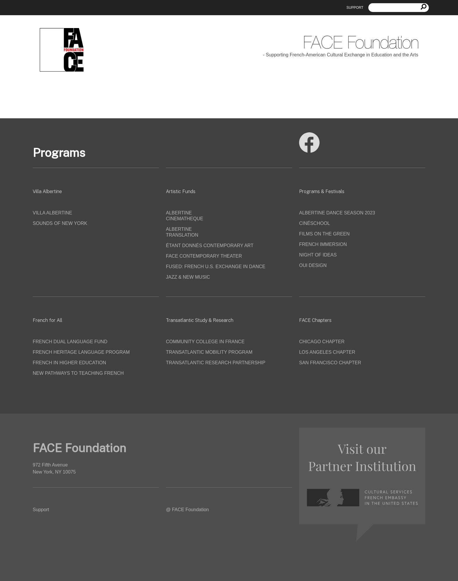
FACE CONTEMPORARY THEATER (204, 256)
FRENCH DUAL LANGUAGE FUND (70, 341)
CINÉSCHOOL (314, 223)
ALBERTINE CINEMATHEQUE (184, 215)
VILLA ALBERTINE (52, 212)
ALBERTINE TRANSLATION (182, 232)
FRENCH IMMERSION (323, 244)
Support (354, 8)
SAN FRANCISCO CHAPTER (330, 362)
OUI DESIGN (313, 265)
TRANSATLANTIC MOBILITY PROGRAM (209, 352)
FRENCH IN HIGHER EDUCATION (69, 362)
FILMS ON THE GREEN (324, 233)
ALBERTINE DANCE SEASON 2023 (337, 212)
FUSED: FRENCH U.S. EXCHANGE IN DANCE (215, 266)
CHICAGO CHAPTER (322, 341)
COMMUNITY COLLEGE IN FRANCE (205, 341)
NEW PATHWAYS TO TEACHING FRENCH (78, 373)
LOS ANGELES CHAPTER (327, 352)
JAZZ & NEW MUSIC (188, 277)
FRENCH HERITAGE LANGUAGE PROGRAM (81, 352)
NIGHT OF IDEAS (318, 254)
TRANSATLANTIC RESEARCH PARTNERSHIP (216, 362)
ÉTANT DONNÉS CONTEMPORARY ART (210, 245)
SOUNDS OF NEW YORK (60, 223)
